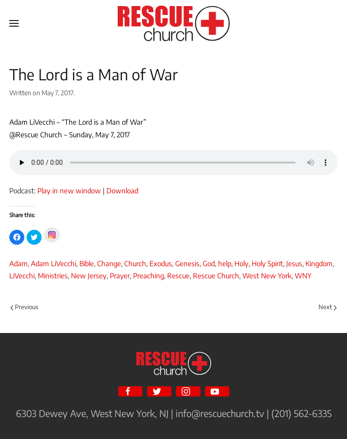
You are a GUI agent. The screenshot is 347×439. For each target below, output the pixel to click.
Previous (24, 307)
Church (135, 263)
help (224, 263)
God (209, 263)
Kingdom (319, 263)
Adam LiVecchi (53, 263)
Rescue (178, 275)
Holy (241, 263)
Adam (18, 263)
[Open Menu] (14, 23)
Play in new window (69, 190)
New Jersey (88, 275)
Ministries (53, 275)
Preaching (148, 275)
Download (122, 190)
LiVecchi (22, 275)
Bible (86, 263)
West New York (266, 275)
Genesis (187, 263)
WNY (303, 275)
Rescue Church (216, 275)
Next (328, 307)
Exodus (160, 263)
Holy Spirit (267, 263)
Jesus (294, 263)
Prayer (120, 275)
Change (109, 263)
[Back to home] (174, 23)
